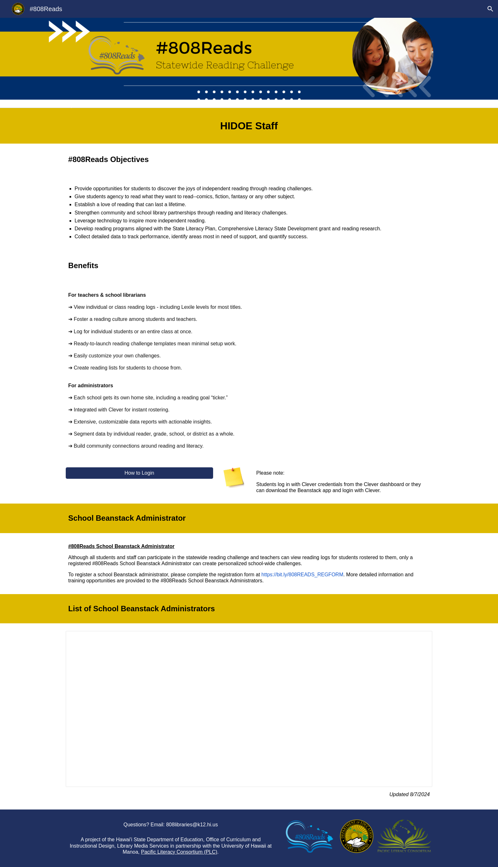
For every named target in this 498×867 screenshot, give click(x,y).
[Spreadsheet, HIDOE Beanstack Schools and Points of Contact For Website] (249, 709)
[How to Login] (139, 473)
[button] (490, 9)
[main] (249, 126)
